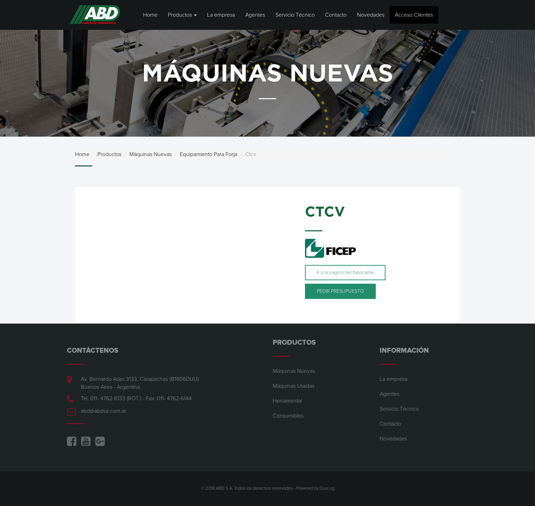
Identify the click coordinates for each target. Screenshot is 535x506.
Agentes (255, 15)
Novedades (370, 15)
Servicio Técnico (295, 15)
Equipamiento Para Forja (208, 154)
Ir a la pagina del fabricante (345, 272)
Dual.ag (327, 488)
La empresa (221, 15)
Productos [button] (182, 15)
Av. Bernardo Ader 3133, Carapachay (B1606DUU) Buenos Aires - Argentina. (136, 383)
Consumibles (288, 412)
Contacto (336, 15)
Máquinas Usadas (293, 382)
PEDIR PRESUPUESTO (340, 291)
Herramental (287, 397)
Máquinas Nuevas (150, 154)
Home (150, 15)
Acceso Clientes (414, 15)
